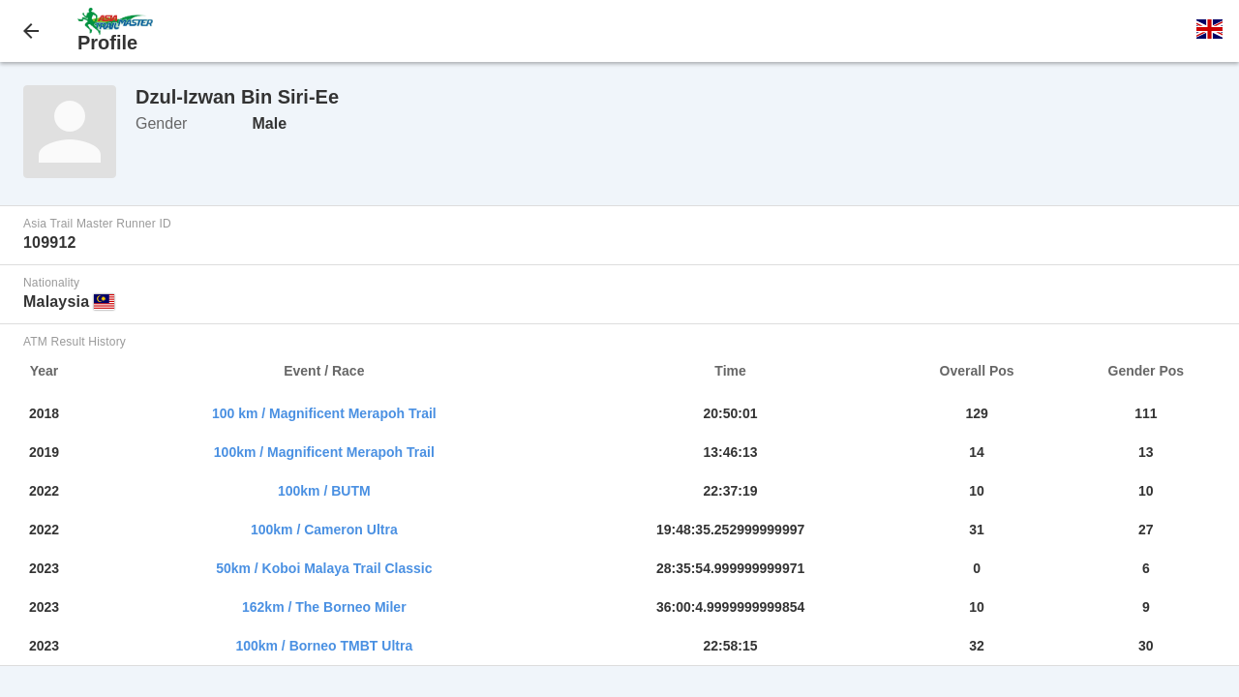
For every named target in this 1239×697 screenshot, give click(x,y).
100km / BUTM (324, 491)
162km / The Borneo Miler (324, 607)
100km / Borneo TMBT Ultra (323, 645)
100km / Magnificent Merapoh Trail (324, 452)
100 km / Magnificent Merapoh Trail (324, 413)
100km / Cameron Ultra (324, 529)
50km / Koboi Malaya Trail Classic (324, 568)
